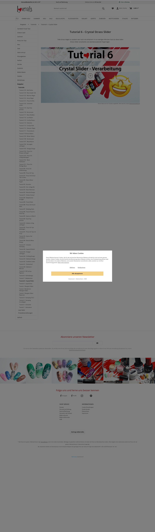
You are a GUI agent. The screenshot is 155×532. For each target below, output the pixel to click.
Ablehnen (72, 267)
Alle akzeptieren (77, 273)
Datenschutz (79, 279)
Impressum (71, 279)
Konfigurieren (81, 267)
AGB (85, 279)
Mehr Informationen (63, 262)
